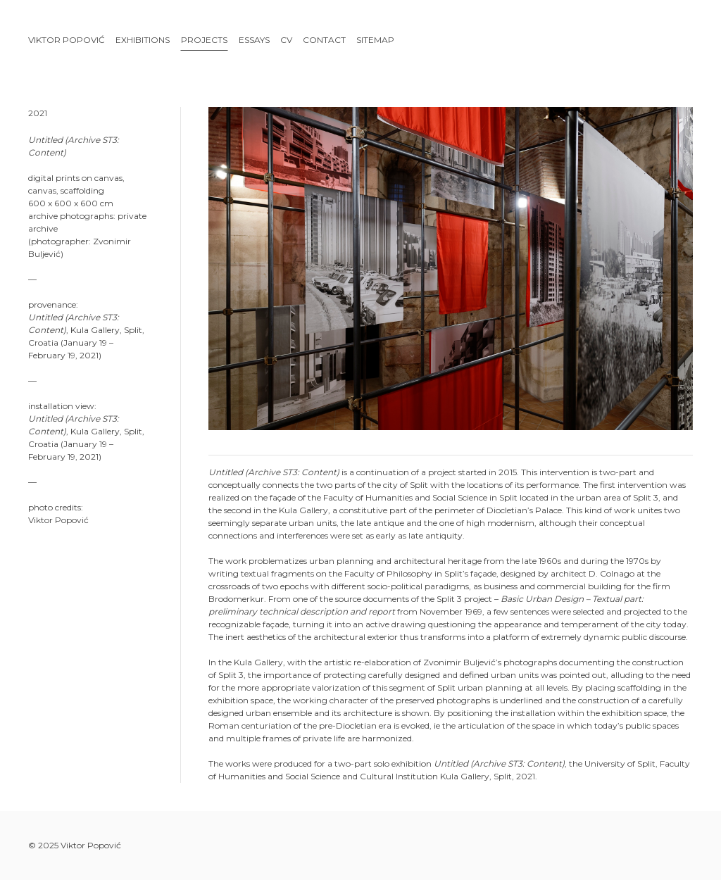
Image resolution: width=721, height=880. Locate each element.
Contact (324, 39)
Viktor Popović (66, 39)
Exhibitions (142, 39)
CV (286, 39)
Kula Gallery (95, 330)
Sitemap (375, 39)
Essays (254, 39)
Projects (204, 39)
